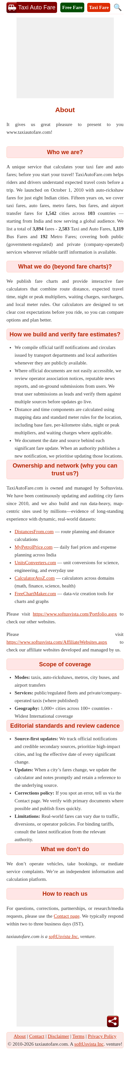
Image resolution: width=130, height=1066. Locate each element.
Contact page (66, 916)
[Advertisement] (65, 57)
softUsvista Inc (88, 1044)
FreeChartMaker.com (35, 593)
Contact (36, 1036)
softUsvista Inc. (64, 936)
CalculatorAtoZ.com (35, 578)
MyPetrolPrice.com (34, 547)
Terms (78, 1036)
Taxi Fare (99, 7)
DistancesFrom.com (34, 531)
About (20, 1036)
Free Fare (72, 7)
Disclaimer (58, 1036)
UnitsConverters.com (35, 562)
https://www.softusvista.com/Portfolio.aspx (75, 614)
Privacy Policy (102, 1036)
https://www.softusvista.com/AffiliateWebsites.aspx (56, 642)
